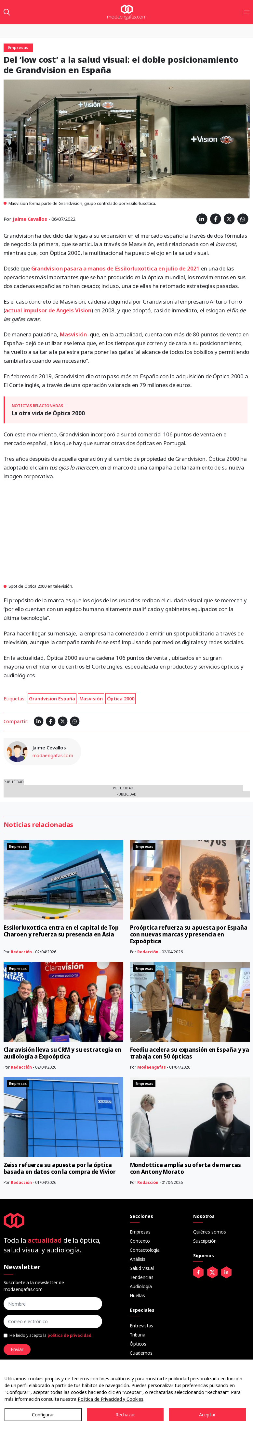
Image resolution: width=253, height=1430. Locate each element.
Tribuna (137, 1335)
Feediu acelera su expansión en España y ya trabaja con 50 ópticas (189, 1053)
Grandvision (47, 268)
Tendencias (141, 1277)
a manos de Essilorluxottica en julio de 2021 (141, 268)
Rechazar (125, 1414)
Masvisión (74, 334)
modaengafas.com (52, 755)
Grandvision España (52, 698)
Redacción (21, 952)
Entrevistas (141, 1326)
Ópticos (138, 1344)
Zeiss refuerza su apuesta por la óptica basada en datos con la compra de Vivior (60, 1168)
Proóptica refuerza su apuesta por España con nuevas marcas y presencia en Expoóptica (188, 934)
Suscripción (205, 1241)
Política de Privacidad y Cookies (110, 1399)
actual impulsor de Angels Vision (48, 310)
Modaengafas (151, 1067)
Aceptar (207, 1414)
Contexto (140, 1241)
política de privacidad (69, 1335)
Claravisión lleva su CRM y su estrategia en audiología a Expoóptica (63, 1053)
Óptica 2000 (120, 698)
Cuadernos (141, 1353)
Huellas (137, 1295)
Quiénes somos (209, 1232)
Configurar (43, 1414)
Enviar (17, 1349)
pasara (73, 268)
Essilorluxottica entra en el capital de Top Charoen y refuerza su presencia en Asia (61, 931)
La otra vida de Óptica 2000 (48, 413)
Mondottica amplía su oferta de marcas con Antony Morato (185, 1168)
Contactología (145, 1250)
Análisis (137, 1259)
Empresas (140, 1232)
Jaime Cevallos (30, 219)
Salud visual (142, 1268)
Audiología (141, 1286)
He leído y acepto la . (50, 1335)
